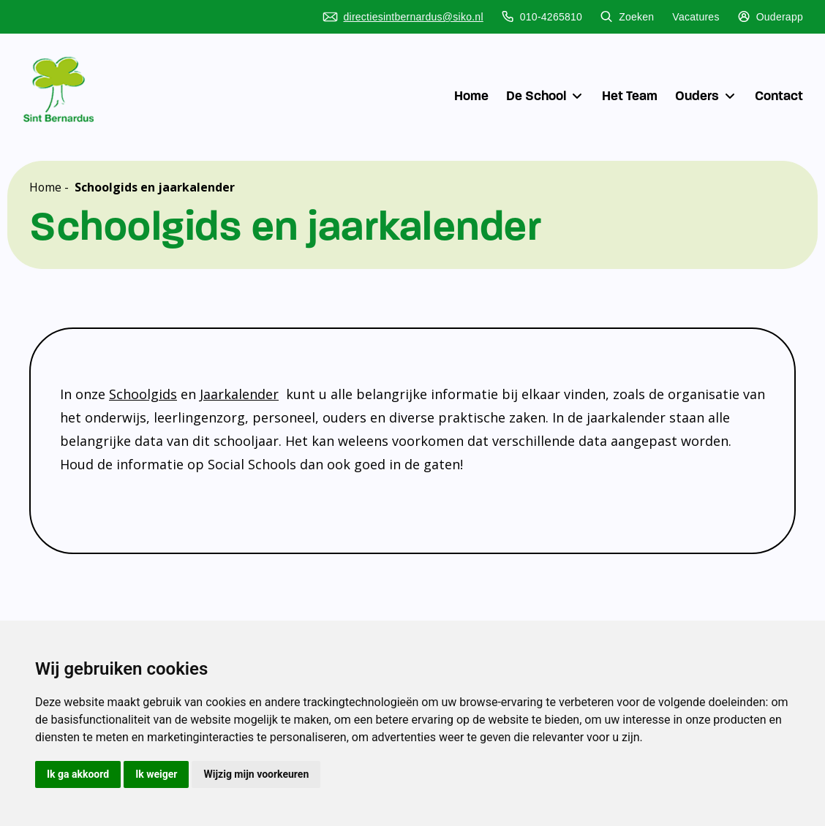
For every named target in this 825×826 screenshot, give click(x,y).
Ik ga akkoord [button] (78, 774)
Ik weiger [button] (156, 774)
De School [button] (545, 95)
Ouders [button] (706, 95)
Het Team (630, 96)
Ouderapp (770, 17)
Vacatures (695, 17)
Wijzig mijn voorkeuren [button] (256, 774)
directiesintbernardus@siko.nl (403, 17)
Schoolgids (143, 394)
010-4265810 (542, 17)
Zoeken (627, 17)
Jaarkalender (239, 394)
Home (471, 96)
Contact (779, 96)
